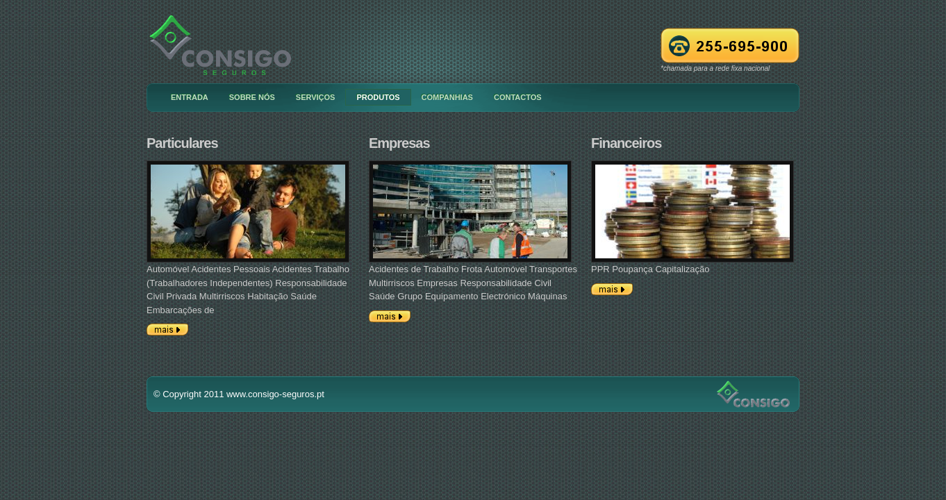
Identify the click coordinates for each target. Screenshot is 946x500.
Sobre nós (252, 97)
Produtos (377, 97)
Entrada (189, 97)
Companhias (447, 97)
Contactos (518, 97)
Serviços (315, 97)
